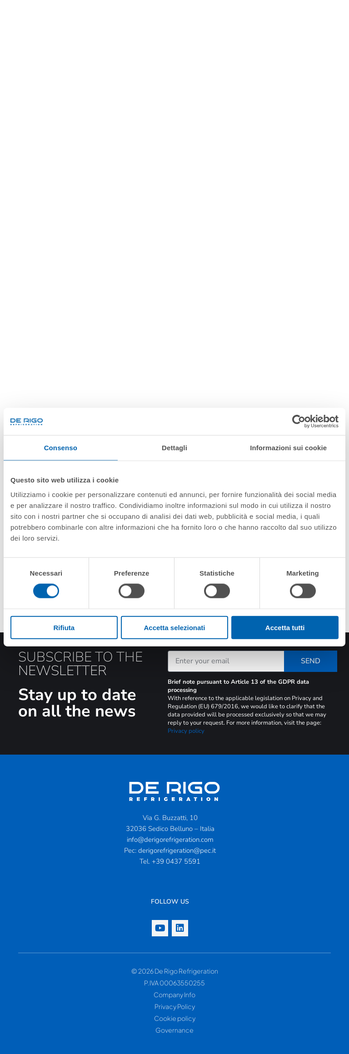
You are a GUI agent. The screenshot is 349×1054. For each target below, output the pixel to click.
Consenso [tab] (60, 448)
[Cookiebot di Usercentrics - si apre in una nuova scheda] (299, 421)
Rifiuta (64, 627)
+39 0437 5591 (176, 861)
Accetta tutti (285, 627)
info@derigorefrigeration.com (170, 839)
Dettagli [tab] (174, 448)
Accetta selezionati (174, 627)
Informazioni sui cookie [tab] (288, 448)
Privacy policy (186, 731)
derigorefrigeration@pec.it (177, 850)
